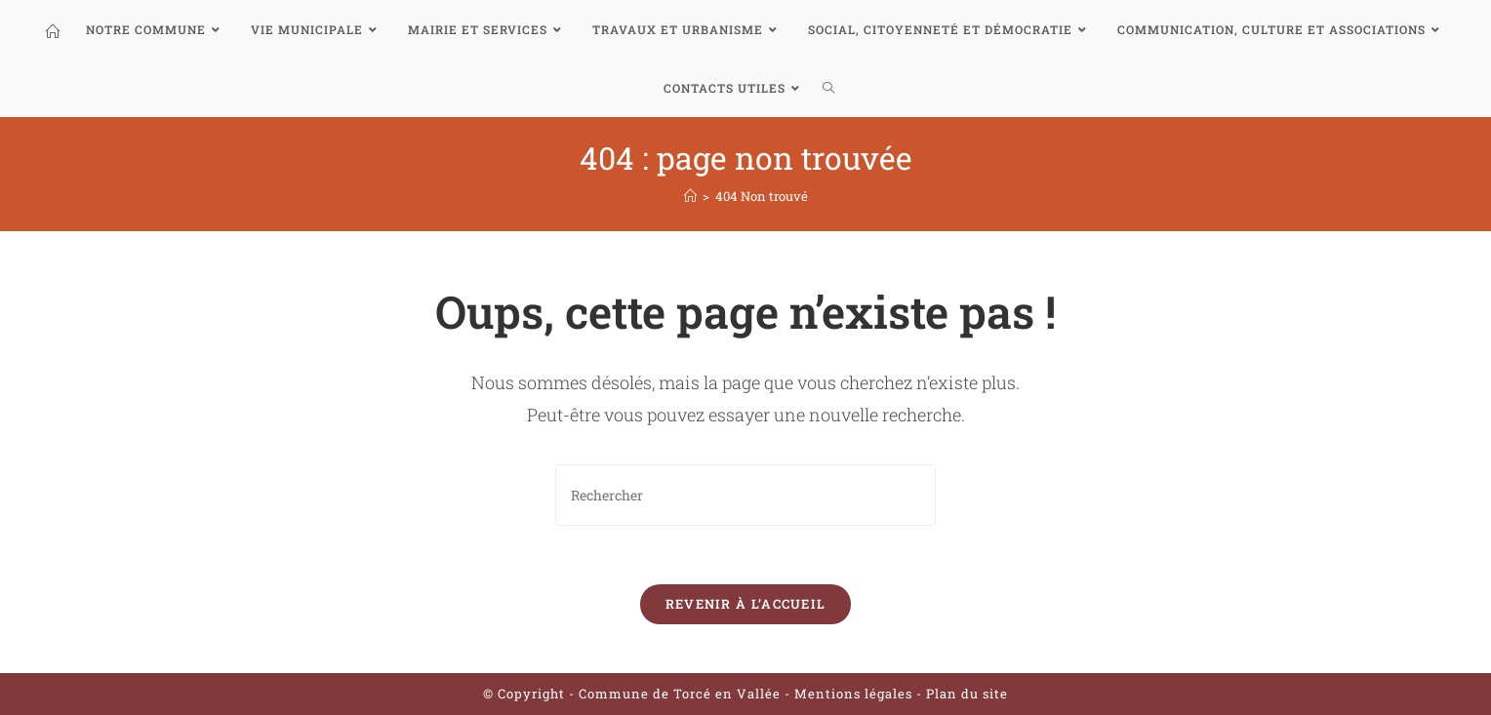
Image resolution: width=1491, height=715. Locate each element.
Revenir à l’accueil (745, 604)
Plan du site (967, 693)
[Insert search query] (745, 495)
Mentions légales (855, 693)
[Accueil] (690, 196)
